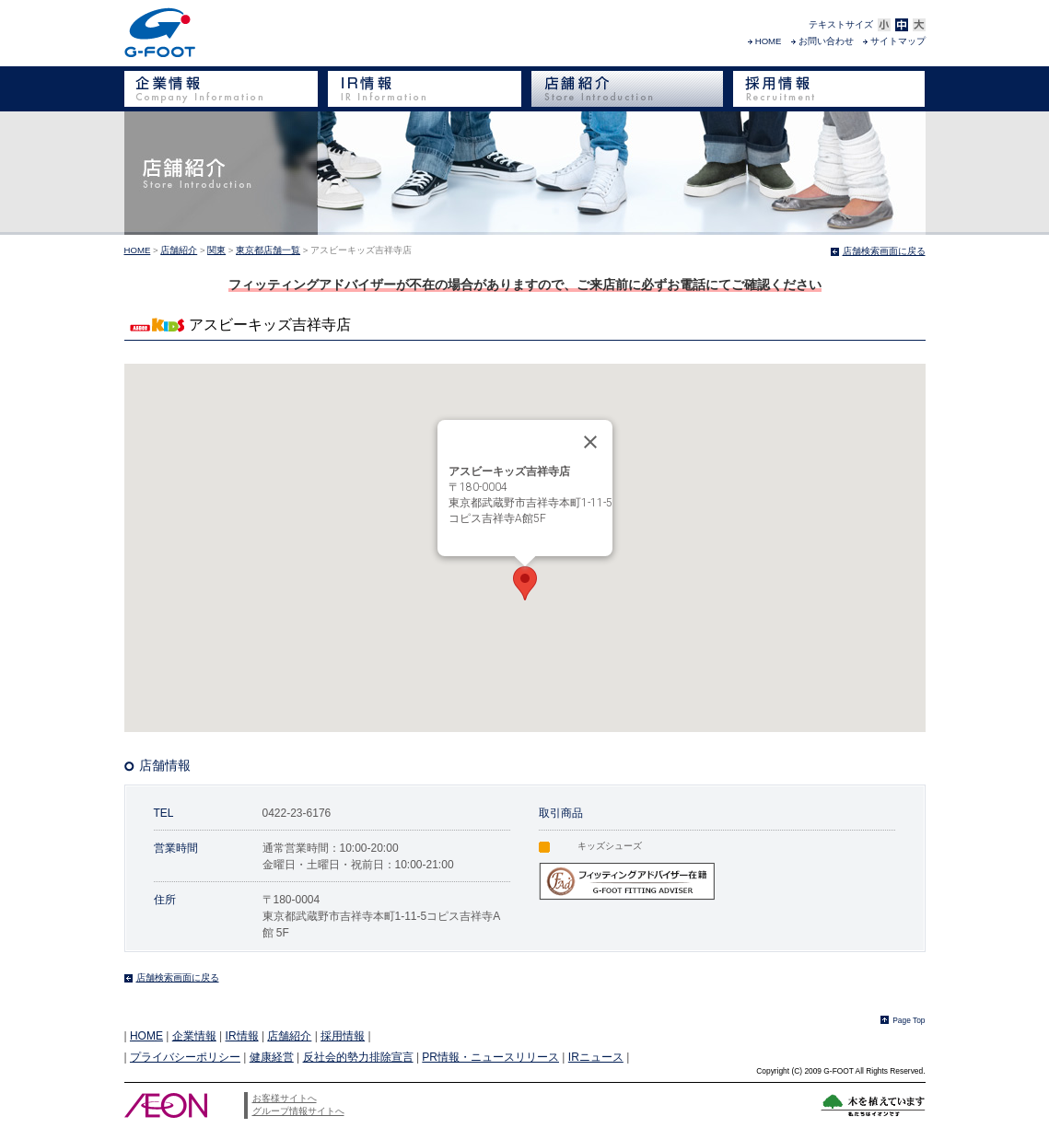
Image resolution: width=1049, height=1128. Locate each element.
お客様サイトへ (284, 1098)
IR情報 (242, 1035)
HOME (768, 41)
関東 (216, 250)
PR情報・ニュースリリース (490, 1057)
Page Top (908, 1020)
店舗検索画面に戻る (884, 251)
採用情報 (343, 1035)
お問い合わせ (826, 41)
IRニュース (596, 1057)
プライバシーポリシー (185, 1057)
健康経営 (272, 1057)
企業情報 (194, 1035)
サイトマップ (898, 41)
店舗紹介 (178, 250)
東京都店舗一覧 (268, 250)
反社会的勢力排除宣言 (358, 1057)
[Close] (590, 442)
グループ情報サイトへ (298, 1111)
